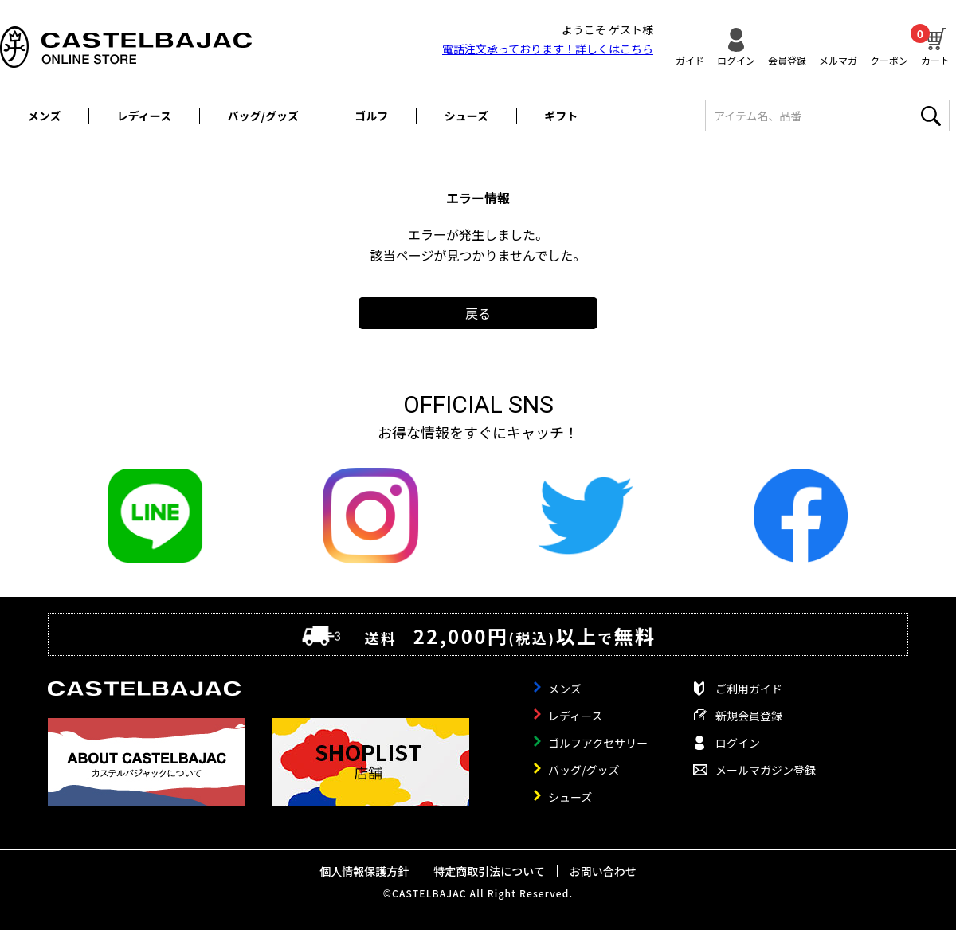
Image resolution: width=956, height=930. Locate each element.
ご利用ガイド (748, 688)
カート (935, 44)
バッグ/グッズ (263, 116)
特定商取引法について (489, 871)
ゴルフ (371, 116)
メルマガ (838, 59)
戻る (478, 313)
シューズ (466, 116)
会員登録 (787, 59)
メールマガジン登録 (765, 770)
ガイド (690, 59)
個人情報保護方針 (364, 871)
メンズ (44, 116)
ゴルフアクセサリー (598, 743)
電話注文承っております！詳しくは (547, 49)
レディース (144, 116)
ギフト (561, 116)
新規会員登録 (748, 715)
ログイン (736, 59)
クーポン (889, 59)
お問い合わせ (603, 871)
